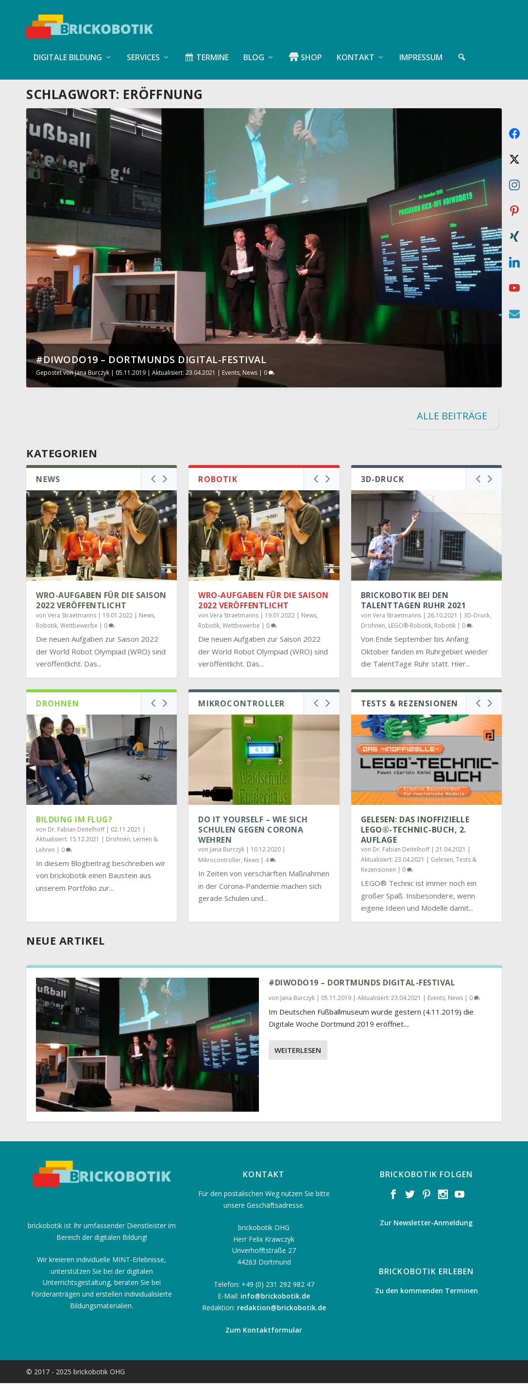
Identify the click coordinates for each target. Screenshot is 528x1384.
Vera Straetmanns (72, 616)
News (249, 373)
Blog (253, 48)
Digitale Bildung (68, 48)
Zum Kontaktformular (263, 1330)
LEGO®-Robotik (409, 626)
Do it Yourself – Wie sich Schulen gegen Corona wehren (253, 830)
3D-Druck (477, 616)
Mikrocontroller (219, 860)
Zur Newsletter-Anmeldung (426, 1223)
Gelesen (442, 860)
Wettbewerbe (79, 626)
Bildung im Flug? (74, 820)
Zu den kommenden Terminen (426, 1291)
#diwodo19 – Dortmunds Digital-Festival (151, 360)
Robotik (46, 626)
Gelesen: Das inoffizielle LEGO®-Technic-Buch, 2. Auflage (415, 830)
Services (143, 48)
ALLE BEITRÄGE (452, 416)
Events (230, 373)
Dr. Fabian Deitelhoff (76, 830)
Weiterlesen (297, 1050)
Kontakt (356, 48)
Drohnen (373, 626)
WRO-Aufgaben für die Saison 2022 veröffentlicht (101, 601)
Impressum (421, 48)
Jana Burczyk (92, 373)
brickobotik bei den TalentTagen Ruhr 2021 (413, 601)
